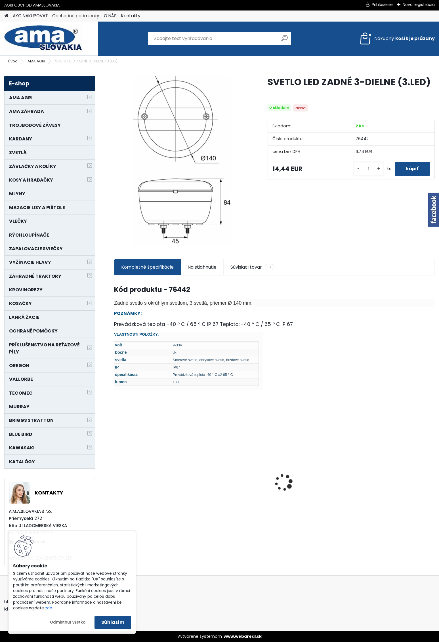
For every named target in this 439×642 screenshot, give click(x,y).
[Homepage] (6, 16)
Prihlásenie (382, 4)
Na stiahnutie (202, 267)
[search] (284, 40)
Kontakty (130, 16)
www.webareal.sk (243, 636)
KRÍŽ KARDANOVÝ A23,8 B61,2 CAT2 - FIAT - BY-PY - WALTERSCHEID (149, 452)
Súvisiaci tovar (252, 267)
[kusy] (368, 169)
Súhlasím (112, 622)
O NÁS (110, 16)
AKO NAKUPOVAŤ (30, 16)
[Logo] (43, 38)
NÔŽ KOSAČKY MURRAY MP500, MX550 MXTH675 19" (232, 451)
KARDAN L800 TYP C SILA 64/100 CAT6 (315, 490)
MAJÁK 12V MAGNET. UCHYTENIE (396, 491)
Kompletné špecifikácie (147, 267)
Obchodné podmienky (75, 16)
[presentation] (117, 472)
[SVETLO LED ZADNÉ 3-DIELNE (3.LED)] (182, 161)
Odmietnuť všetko (67, 622)
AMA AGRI (36, 61)
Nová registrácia (419, 4)
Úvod (13, 61)
